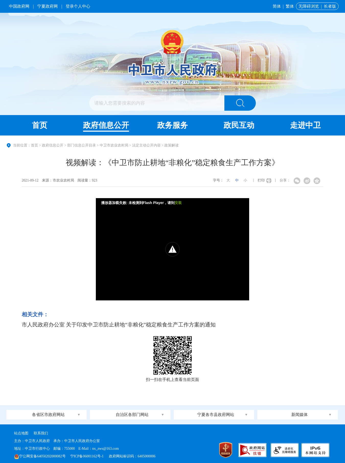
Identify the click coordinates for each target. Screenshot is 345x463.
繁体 (290, 6)
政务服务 (172, 125)
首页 (39, 125)
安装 (178, 203)
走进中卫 (305, 125)
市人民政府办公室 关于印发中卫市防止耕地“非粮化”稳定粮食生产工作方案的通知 (119, 325)
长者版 (330, 6)
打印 (261, 180)
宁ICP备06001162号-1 (87, 456)
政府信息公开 (106, 125)
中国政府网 (19, 6)
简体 (277, 6)
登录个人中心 (78, 6)
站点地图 (21, 433)
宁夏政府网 (47, 6)
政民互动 (239, 125)
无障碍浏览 (308, 6)
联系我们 (41, 433)
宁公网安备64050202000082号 (40, 456)
